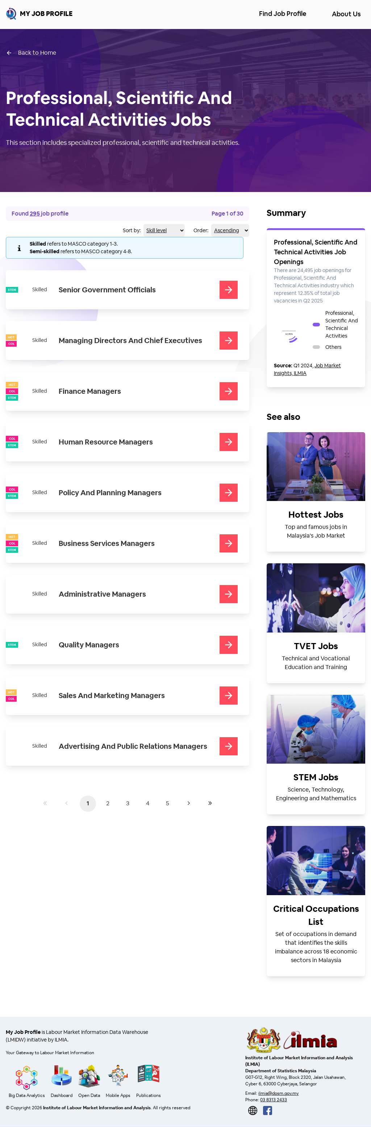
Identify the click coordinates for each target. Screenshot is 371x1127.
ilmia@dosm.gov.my (278, 1093)
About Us (346, 14)
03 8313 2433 (273, 1100)
